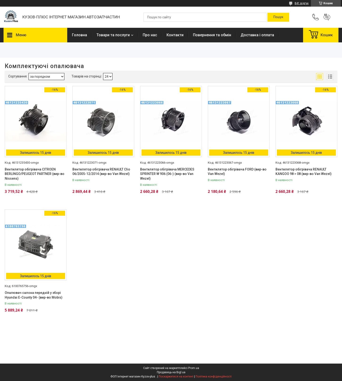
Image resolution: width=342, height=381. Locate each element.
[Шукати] (278, 17)
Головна (79, 35)
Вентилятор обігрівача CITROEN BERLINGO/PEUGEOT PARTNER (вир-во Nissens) (34, 173)
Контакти (175, 35)
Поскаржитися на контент (176, 376)
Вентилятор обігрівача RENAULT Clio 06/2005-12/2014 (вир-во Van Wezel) (101, 171)
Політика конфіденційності (214, 376)
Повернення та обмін (212, 35)
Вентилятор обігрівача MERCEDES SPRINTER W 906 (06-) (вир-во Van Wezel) (167, 173)
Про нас (150, 35)
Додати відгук (327, 17)
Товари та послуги (113, 35)
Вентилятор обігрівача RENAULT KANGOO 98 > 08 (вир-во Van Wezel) (303, 171)
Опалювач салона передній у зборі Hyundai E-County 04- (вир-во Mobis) (34, 295)
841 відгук (302, 3)
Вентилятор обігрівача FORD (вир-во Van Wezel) (237, 171)
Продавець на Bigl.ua (171, 372)
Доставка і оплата (257, 35)
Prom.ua (193, 368)
